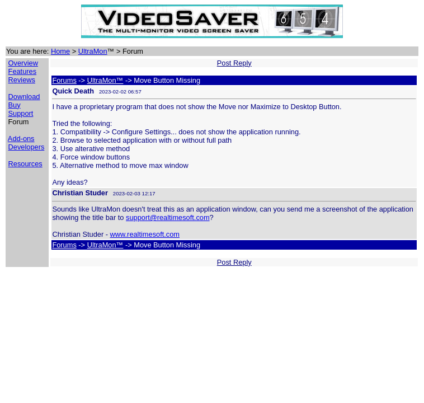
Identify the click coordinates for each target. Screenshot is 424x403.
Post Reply (234, 63)
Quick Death (73, 91)
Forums (64, 80)
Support (21, 113)
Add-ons (21, 138)
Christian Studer (80, 193)
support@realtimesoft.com (168, 217)
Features (22, 71)
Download (24, 96)
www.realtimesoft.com (145, 234)
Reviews (21, 80)
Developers (26, 147)
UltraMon (92, 51)
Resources (25, 164)
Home (60, 51)
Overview (23, 63)
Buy (14, 105)
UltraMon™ (105, 80)
